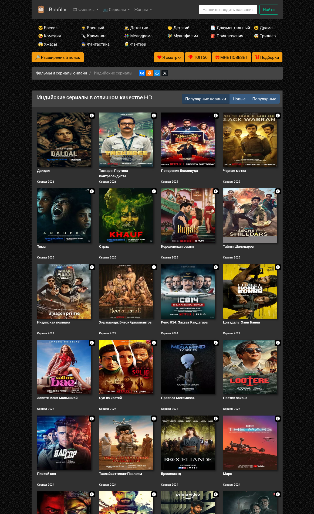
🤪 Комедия (49, 35)
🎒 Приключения (225, 35)
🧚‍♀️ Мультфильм (181, 35)
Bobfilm (57, 9)
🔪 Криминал (93, 35)
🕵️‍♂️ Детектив (136, 27)
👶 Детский (178, 27)
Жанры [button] (141, 9)
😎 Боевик (48, 27)
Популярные (264, 98)
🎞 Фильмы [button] (84, 9)
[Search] (228, 10)
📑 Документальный (225, 27)
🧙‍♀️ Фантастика (95, 44)
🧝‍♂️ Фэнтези (135, 44)
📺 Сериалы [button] (115, 9)
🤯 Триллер (265, 35)
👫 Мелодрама (138, 35)
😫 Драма (263, 27)
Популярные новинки (205, 98)
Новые (239, 98)
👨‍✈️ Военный (92, 27)
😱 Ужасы (47, 44)
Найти (269, 9)
